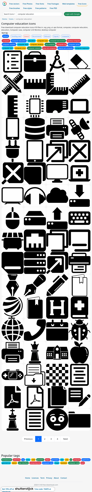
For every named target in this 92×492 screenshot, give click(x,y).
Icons (11, 19)
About (56, 478)
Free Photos (27, 4)
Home (4, 19)
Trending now (16, 36)
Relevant (47, 36)
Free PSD (53, 8)
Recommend (36, 36)
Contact (64, 478)
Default (5, 36)
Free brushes (14, 8)
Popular (56, 36)
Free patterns (40, 8)
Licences (35, 478)
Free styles (27, 8)
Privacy (49, 478)
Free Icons (82, 4)
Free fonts (40, 4)
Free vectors (14, 4)
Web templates (68, 4)
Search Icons (9, 14)
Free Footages (53, 4)
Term (42, 478)
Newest (26, 36)
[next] (66, 439)
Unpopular (65, 36)
